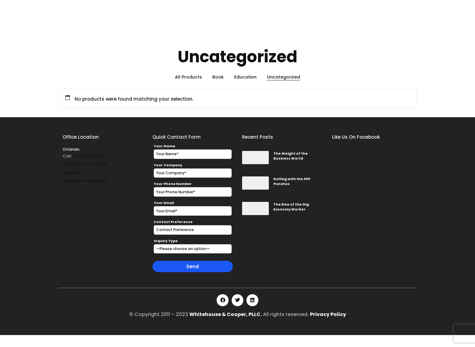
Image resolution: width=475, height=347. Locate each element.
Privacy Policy (328, 326)
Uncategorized (283, 89)
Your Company (168, 176)
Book (218, 89)
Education (245, 89)
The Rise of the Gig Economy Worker (291, 219)
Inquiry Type (166, 252)
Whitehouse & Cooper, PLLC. (225, 326)
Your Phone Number (173, 195)
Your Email (164, 214)
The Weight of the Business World (290, 168)
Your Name (164, 158)
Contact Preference (173, 233)
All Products (188, 89)
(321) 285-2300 (88, 168)
